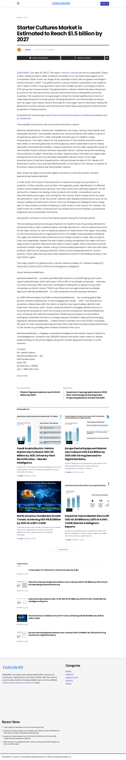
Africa (69, 680)
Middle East (72, 677)
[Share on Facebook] (38, 58)
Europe (70, 674)
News (68, 671)
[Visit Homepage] (61, 3)
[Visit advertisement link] (63, 14)
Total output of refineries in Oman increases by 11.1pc (53, 570)
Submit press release (12, 682)
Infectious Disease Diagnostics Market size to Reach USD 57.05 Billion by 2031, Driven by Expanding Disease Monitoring (68, 583)
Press (26, 17)
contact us (29, 682)
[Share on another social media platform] (107, 58)
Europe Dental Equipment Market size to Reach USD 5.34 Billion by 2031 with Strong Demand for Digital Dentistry (86, 454)
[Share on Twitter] (82, 58)
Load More (63, 550)
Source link (22, 375)
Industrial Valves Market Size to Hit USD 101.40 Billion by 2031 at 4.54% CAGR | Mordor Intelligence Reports (87, 521)
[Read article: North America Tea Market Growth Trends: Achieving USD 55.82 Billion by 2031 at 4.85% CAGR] (39, 497)
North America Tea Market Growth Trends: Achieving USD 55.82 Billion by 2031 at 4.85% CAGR (39, 519)
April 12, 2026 (30, 476)
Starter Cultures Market (74, 72)
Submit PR (104, 3)
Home (19, 17)
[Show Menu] (18, 3)
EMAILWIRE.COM (26, 72)
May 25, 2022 (40, 49)
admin (28, 49)
